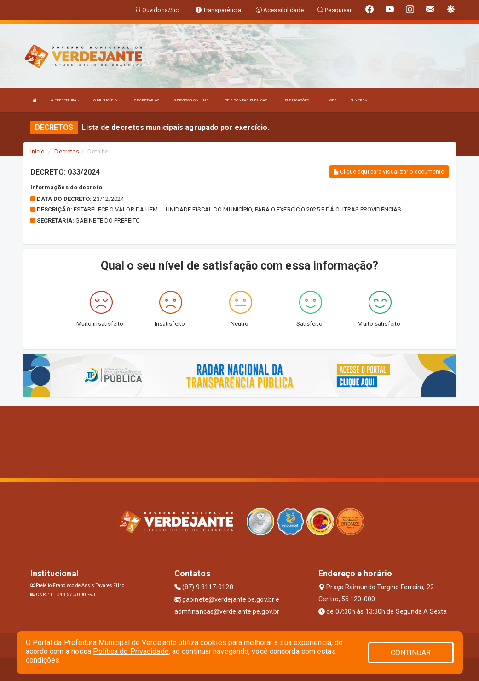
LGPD (331, 100)
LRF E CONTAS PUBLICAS (246, 100)
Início (37, 151)
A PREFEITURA (65, 100)
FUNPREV (358, 100)
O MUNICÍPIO (106, 100)
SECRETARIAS (147, 100)
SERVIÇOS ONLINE (190, 100)
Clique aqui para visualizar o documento (389, 172)
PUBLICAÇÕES (299, 100)
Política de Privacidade (130, 651)
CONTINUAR (411, 652)
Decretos (66, 151)
